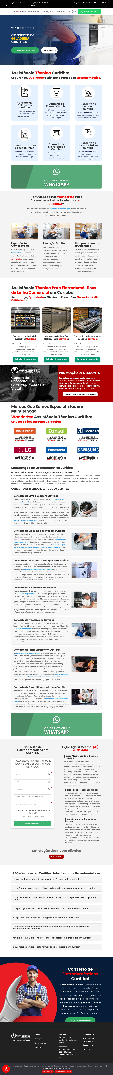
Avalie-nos (57, 856)
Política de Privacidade (63, 1072)
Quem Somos (34, 11)
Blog (68, 11)
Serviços (48, 11)
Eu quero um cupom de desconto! (80, 394)
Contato (60, 11)
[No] (110, 1069)
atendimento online (56, 180)
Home (23, 11)
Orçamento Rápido (89, 11)
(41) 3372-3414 (37, 3)
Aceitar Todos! (48, 1072)
